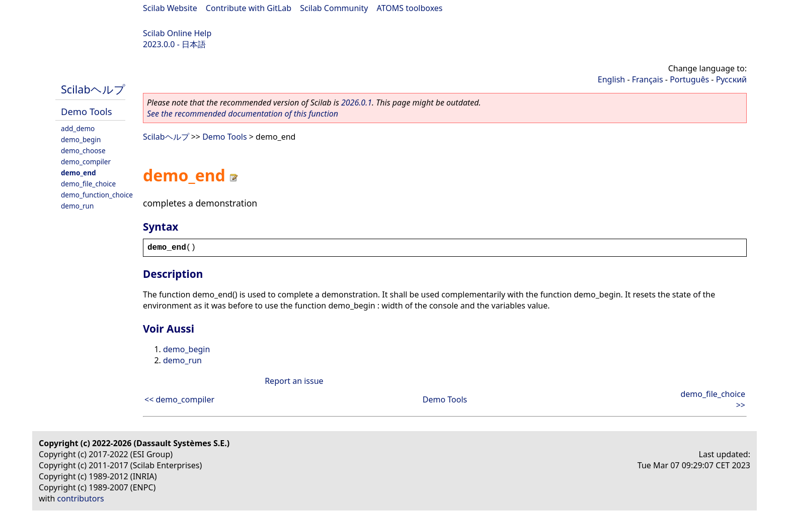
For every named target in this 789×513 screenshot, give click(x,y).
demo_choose (83, 150)
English (611, 79)
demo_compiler (86, 161)
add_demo (78, 128)
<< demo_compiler (179, 399)
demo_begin (81, 139)
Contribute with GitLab (248, 8)
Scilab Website (170, 8)
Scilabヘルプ (93, 89)
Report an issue (294, 380)
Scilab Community (334, 8)
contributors (80, 498)
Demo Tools (86, 111)
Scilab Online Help (177, 33)
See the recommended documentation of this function (242, 113)
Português (689, 79)
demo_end (78, 172)
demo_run (77, 206)
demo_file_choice (88, 183)
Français (647, 79)
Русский (731, 79)
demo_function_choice (97, 194)
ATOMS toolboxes (410, 8)
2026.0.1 (356, 102)
